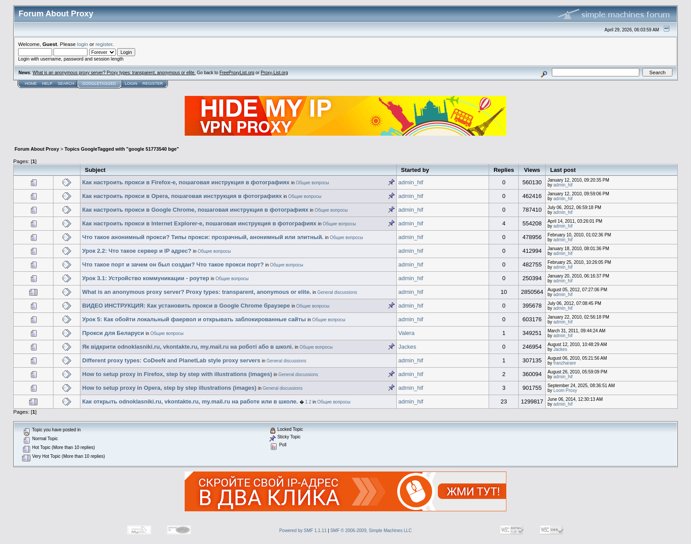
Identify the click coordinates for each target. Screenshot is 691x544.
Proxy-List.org (274, 72)
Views (532, 170)
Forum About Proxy (37, 149)
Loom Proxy (565, 390)
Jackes (407, 346)
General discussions (337, 292)
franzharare (565, 363)
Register (152, 83)
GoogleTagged (99, 83)
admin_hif (411, 182)
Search (66, 83)
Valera (407, 333)
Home (31, 83)
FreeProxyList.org (237, 72)
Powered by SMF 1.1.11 (303, 530)
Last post (563, 170)
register (103, 44)
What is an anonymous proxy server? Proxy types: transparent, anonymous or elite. (114, 72)
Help (47, 83)
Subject (95, 170)
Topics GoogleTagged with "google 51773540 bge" (122, 149)
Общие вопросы (312, 182)
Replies (504, 170)
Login (131, 83)
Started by (415, 170)
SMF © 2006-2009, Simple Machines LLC (371, 530)
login (82, 44)
